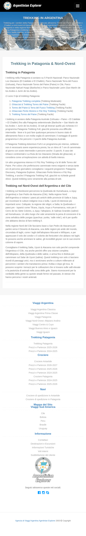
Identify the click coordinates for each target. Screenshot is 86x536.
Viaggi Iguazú (43, 332)
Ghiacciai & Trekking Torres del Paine (30, 104)
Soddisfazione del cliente (43, 455)
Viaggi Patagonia (43, 317)
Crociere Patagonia (43, 376)
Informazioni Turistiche (43, 447)
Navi (43, 389)
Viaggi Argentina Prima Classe (43, 313)
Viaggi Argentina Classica (43, 309)
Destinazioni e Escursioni (43, 443)
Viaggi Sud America (43, 406)
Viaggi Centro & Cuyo (43, 324)
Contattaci (43, 440)
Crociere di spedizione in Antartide (43, 395)
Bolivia (43, 417)
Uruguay (43, 428)
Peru (43, 421)
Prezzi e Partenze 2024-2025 (43, 351)
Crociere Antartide (43, 361)
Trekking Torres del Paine (24, 114)
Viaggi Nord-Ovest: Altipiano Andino (43, 320)
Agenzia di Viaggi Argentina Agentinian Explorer (35, 521)
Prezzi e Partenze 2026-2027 (43, 365)
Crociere (43, 355)
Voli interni (43, 451)
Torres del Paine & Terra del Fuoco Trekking (33, 107)
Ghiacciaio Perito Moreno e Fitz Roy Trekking (34, 111)
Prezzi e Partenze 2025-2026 (43, 347)
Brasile (43, 424)
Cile (43, 413)
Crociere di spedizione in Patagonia (43, 399)
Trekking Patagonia (43, 337)
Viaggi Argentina (43, 303)
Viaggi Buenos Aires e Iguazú (43, 328)
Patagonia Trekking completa (26, 101)
